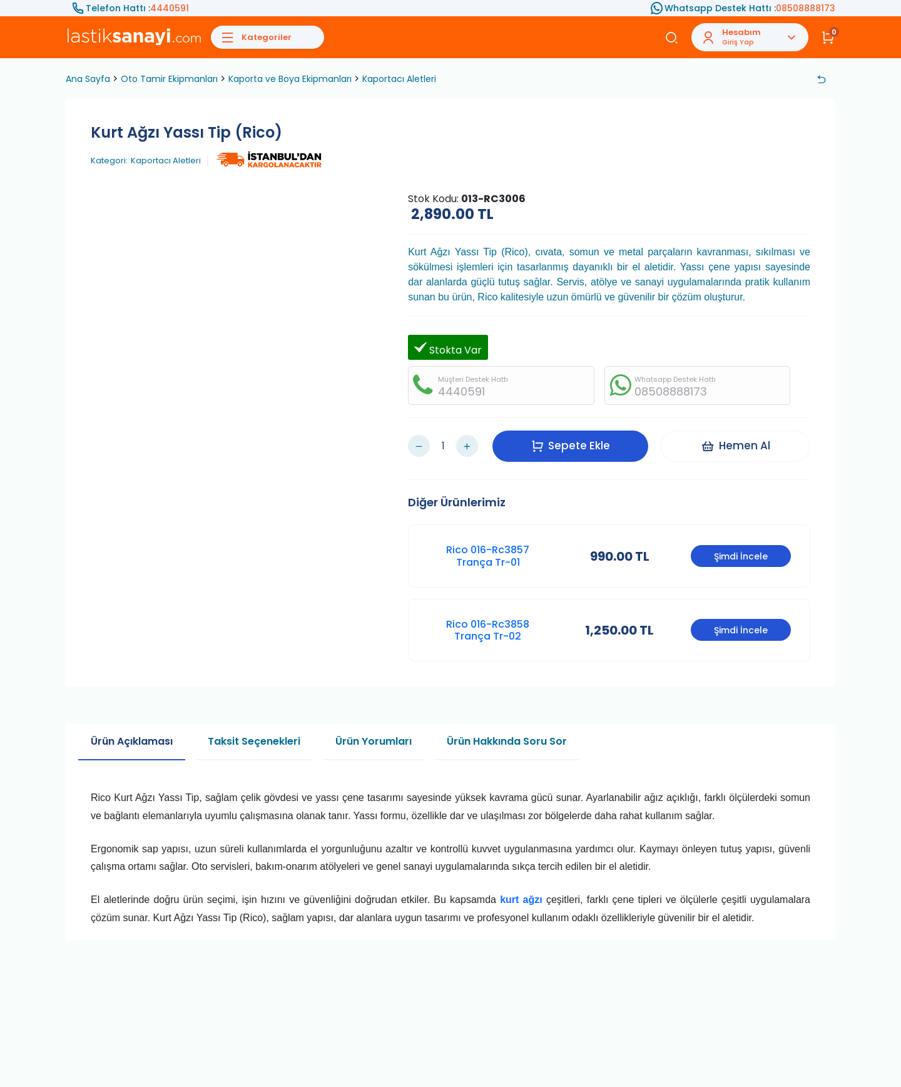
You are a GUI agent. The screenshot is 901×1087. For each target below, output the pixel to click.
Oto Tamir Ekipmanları (169, 78)
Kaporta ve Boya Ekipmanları (290, 78)
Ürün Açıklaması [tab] (132, 741)
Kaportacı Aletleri (399, 78)
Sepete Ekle (570, 445)
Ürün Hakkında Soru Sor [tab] (507, 741)
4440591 (169, 8)
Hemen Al (735, 445)
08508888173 (805, 8)
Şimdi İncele (741, 556)
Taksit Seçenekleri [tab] (254, 741)
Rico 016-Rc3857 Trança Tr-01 (487, 556)
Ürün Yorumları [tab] (373, 741)
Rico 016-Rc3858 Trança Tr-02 (487, 630)
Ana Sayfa (88, 78)
